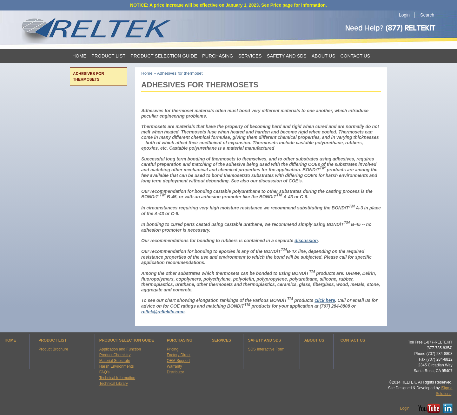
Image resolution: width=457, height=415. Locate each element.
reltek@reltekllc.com (163, 311)
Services (250, 55)
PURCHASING (179, 340)
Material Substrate (114, 360)
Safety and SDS (287, 55)
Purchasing (217, 55)
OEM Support (178, 360)
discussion (306, 240)
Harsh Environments (116, 366)
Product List (108, 55)
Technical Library (113, 383)
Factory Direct (178, 355)
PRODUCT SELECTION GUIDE (126, 340)
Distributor (175, 372)
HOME (10, 340)
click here (325, 300)
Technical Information (117, 378)
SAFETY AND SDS (264, 340)
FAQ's (104, 372)
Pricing (172, 349)
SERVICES (221, 340)
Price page (281, 5)
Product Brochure (53, 349)
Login (404, 14)
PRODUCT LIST (52, 340)
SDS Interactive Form (266, 349)
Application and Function (120, 349)
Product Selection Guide (163, 55)
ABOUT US (314, 340)
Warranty (174, 366)
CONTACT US (353, 340)
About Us (323, 55)
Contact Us (355, 55)
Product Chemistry (115, 355)
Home (79, 55)
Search (427, 14)
